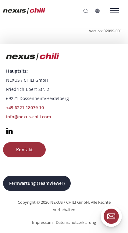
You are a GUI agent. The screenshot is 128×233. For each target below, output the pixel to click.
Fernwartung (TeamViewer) (37, 183)
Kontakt (24, 149)
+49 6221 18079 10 (25, 107)
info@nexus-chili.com (28, 117)
